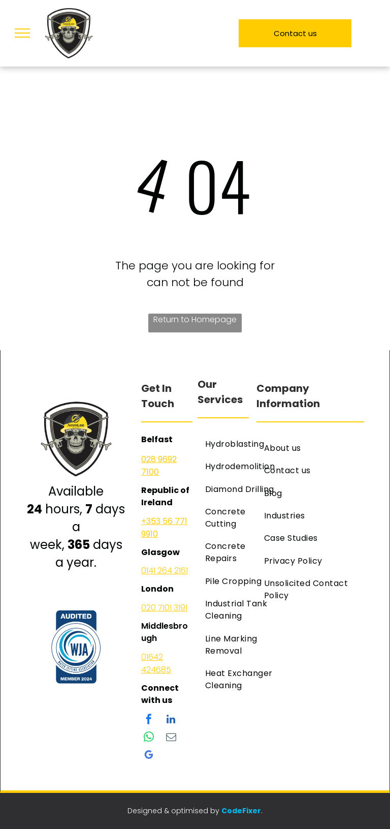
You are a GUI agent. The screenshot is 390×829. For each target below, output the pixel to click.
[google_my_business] (148, 756)
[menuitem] (240, 444)
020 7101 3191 (164, 607)
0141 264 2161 (164, 570)
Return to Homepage (195, 319)
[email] (171, 738)
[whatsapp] (148, 738)
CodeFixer (241, 811)
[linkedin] (171, 720)
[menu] (22, 33)
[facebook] (148, 720)
